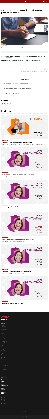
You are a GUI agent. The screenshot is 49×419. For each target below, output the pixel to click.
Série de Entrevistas (4, 356)
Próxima (45, 69)
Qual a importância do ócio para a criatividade (12, 303)
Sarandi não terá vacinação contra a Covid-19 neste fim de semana (12, 66)
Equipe (2, 388)
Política (2, 349)
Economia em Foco (4, 374)
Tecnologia (3, 357)
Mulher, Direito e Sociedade (5, 376)
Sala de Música (3, 377)
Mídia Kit (2, 393)
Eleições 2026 (3, 338)
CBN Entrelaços (3, 368)
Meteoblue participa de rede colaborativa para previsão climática (15, 83)
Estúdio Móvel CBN (4, 341)
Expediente (3, 389)
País (2, 345)
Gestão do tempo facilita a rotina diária (11, 93)
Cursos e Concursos (4, 334)
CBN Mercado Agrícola (4, 370)
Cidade (2, 330)
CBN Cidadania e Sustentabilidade (6, 366)
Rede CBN (3, 350)
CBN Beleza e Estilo (4, 365)
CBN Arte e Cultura (4, 364)
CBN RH (2, 372)
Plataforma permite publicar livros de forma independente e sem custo (18, 239)
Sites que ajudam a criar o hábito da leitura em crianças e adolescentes (17, 88)
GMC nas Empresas (4, 342)
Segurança (2, 354)
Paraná (2, 346)
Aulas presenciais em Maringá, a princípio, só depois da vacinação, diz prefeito (34, 71)
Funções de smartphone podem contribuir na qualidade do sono (16, 271)
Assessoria (3, 325)
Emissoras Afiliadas (4, 385)
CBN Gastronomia (4, 369)
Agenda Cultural (3, 362)
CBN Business (3, 326)
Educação (2, 337)
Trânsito (2, 358)
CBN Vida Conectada (4, 140)
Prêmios (2, 381)
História (2, 384)
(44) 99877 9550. (8, 57)
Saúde (2, 353)
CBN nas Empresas (4, 329)
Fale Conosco (3, 392)
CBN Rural (3, 373)
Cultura (2, 333)
